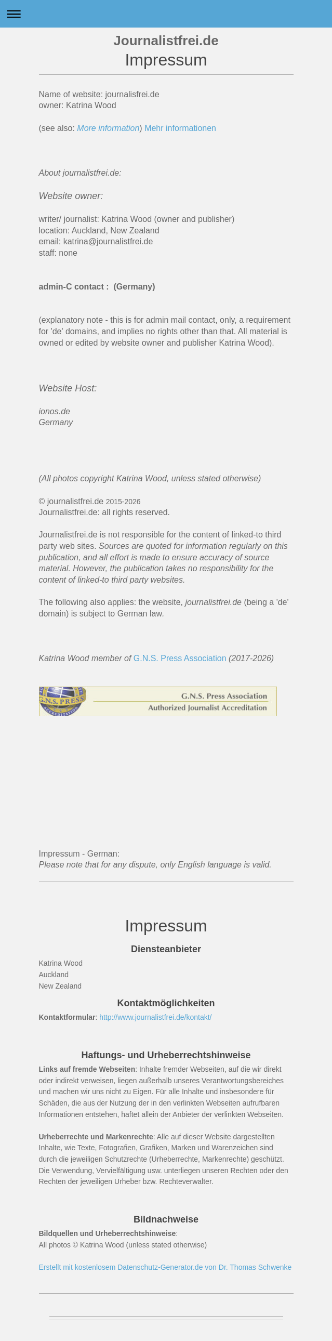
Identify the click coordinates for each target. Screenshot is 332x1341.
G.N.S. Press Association (180, 658)
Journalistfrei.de (165, 40)
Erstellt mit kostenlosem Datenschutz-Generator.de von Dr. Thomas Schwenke (165, 1267)
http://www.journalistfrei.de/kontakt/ (155, 1017)
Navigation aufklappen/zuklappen (166, 14)
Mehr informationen (181, 128)
